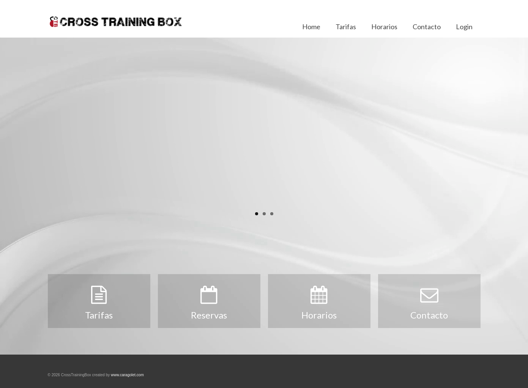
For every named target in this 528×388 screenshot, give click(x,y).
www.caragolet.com (127, 375)
